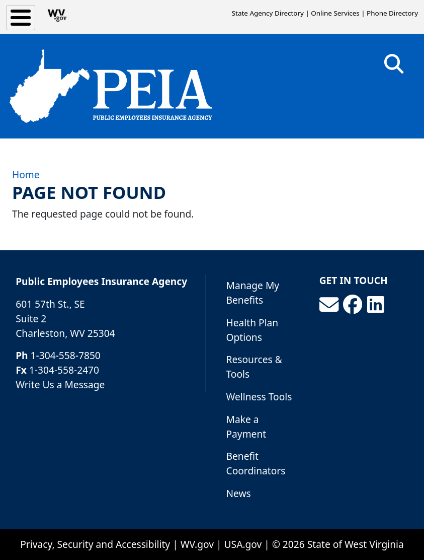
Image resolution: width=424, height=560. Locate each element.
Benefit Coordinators (256, 463)
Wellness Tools (259, 396)
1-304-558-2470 (64, 370)
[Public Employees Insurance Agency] (110, 86)
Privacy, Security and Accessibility (95, 544)
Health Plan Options (252, 330)
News (238, 493)
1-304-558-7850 (66, 355)
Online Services (335, 13)
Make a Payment (246, 426)
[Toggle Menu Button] (20, 17)
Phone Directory (392, 13)
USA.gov (243, 544)
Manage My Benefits (253, 292)
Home (26, 174)
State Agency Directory (268, 13)
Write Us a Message (60, 384)
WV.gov (197, 544)
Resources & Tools (254, 367)
